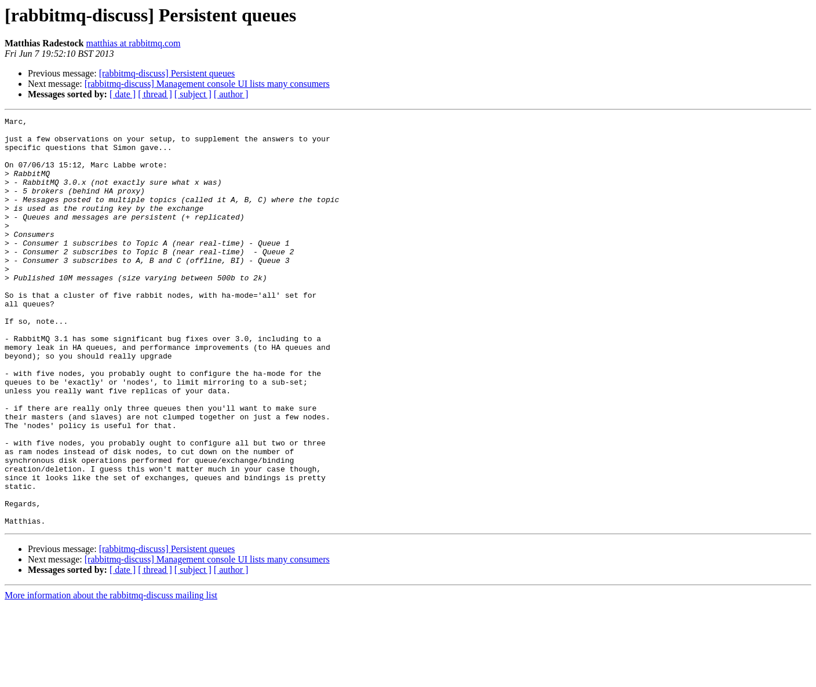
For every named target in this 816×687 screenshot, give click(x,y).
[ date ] (123, 94)
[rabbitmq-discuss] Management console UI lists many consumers (207, 84)
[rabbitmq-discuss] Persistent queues (167, 73)
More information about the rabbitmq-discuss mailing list (111, 677)
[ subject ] (193, 94)
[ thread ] (155, 94)
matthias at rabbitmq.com (133, 43)
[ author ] (231, 94)
